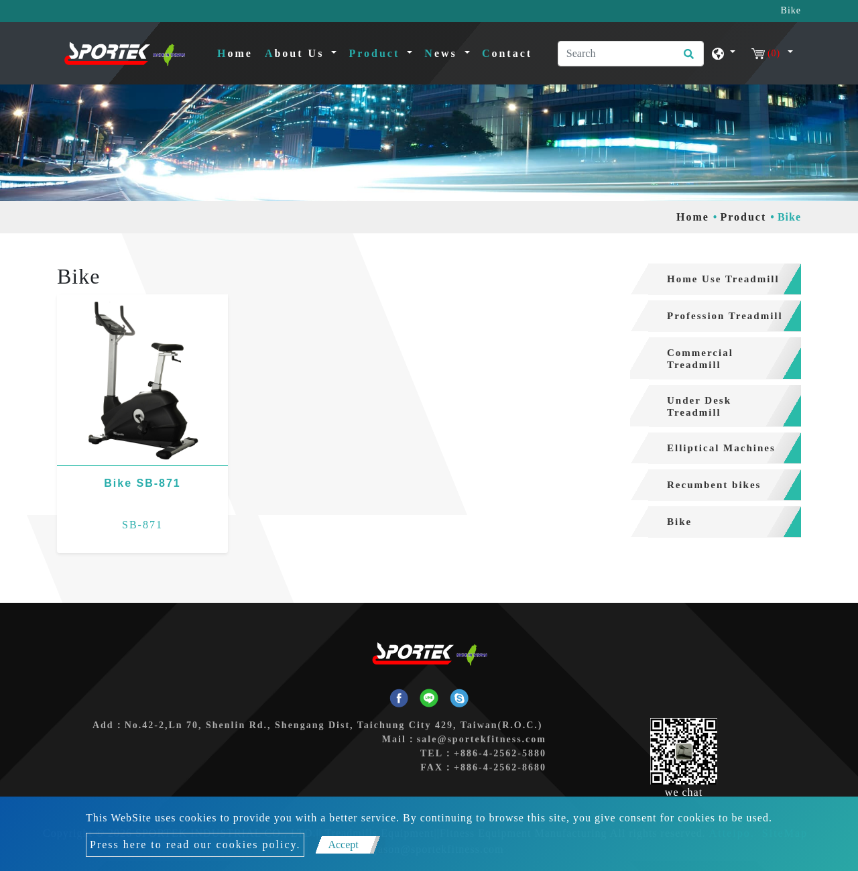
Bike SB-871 (142, 483)
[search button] (687, 58)
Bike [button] (679, 521)
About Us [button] (296, 53)
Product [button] (376, 53)
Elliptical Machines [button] (721, 448)
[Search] (631, 53)
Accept (343, 844)
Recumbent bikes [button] (714, 484)
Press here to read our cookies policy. (195, 844)
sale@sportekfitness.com (481, 739)
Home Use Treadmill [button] (723, 279)
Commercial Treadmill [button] (700, 358)
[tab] (715, 279)
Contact (507, 53)
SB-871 (142, 524)
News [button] (442, 53)
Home (237, 52)
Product (743, 217)
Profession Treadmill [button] (725, 315)
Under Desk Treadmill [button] (699, 406)
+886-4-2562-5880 (500, 753)
